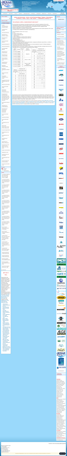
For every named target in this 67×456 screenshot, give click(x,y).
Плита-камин (5, 315)
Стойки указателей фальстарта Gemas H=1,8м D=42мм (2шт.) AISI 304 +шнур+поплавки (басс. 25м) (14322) (6, 237)
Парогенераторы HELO (6, 347)
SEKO (51, 100)
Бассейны (11, 13)
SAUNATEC (40, 101)
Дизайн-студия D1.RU (63, 443)
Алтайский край (59, 414)
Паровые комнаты (6, 322)
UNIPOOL (24, 101)
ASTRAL (43, 100)
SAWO (46, 101)
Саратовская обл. (59, 392)
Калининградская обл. (60, 402)
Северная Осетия (61, 425)
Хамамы (20, 13)
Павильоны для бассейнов (6, 84)
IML (52, 100)
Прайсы (5, 169)
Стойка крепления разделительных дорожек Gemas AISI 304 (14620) (5, 249)
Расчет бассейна (6, 170)
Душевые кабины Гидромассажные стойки (6, 320)
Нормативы (55, 13)
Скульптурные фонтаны (5, 32)
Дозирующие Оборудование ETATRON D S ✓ (6, 69)
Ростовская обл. (60, 389)
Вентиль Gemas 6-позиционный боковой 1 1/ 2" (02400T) (5, 232)
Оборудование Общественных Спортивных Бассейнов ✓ (5, 91)
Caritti (51, 101)
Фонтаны (33, 13)
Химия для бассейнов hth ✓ (6, 46)
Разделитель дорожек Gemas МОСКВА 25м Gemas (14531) (6, 263)
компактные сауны (4, 302)
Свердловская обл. (59, 380)
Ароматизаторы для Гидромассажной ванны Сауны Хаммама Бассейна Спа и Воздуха (6, 335)
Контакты (49, 13)
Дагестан (63, 382)
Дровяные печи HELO (6, 346)
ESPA (47, 100)
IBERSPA (45, 100)
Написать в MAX (62, 453)
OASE (21, 101)
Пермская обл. (59, 408)
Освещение (38, 13)
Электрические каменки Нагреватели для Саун (6, 305)
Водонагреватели (6, 311)
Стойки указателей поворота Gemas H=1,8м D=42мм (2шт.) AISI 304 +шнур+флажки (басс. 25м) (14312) (6, 244)
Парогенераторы (4, 301)
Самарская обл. (59, 390)
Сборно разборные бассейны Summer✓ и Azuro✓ (5, 59)
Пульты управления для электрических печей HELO (6, 349)
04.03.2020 (60, 48)
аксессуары (3, 298)
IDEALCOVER (17, 101)
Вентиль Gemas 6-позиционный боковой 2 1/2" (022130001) (5, 228)
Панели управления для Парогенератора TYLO (6, 324)
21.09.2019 (60, 59)
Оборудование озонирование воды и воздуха (5, 77)
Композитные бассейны (5, 117)
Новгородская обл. (59, 387)
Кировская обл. (60, 404)
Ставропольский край (60, 426)
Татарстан (59, 409)
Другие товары (5, 318)
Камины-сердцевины (6, 314)
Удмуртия (63, 410)
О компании (5, 13)
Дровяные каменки (6, 308)
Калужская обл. (59, 403)
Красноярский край (59, 405)
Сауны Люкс (5, 338)
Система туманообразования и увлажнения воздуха (5, 26)
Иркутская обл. (59, 383)
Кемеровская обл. (60, 432)
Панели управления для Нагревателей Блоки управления (6, 331)
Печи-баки (4, 310)
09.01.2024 (61, 42)
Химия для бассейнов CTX (5, 44)
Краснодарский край (61, 384)
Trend (49, 100)
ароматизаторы (4, 297)
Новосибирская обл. (59, 388)
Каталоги (5, 168)
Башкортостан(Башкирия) (60, 381)
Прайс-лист (44, 13)
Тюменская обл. (59, 410)
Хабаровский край (59, 411)
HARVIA (38, 101)
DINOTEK (31, 101)
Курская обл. (58, 385)
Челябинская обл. (59, 412)
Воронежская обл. (59, 382)
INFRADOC (53, 101)
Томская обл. (63, 409)
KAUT (29, 101)
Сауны (16, 13)
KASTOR (49, 101)
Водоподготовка (27, 13)
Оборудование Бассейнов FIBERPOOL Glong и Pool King (5, 81)
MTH (33, 101)
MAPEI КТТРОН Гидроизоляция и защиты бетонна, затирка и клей (5, 126)
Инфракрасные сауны (5, 152)
